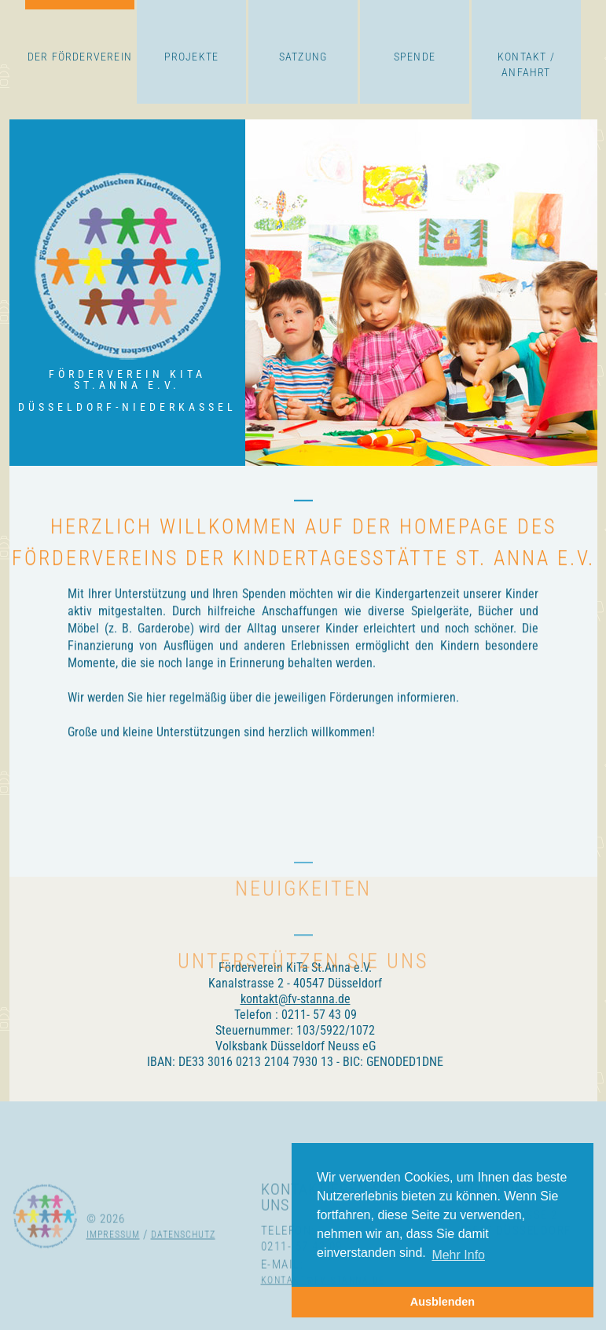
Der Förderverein (80, 56)
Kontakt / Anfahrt (526, 64)
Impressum (113, 1265)
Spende (414, 56)
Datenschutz (183, 1265)
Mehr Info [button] (458, 1255)
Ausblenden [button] (442, 1301)
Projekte (191, 56)
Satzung (303, 56)
